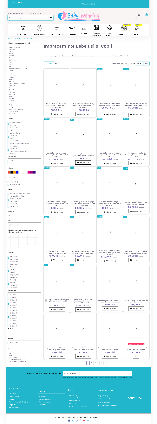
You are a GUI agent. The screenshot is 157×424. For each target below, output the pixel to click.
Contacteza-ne (14, 396)
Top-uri (11, 103)
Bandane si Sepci (15, 47)
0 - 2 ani (13, 295)
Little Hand (14, 204)
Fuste (11, 64)
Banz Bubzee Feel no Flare (20, 193)
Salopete (12, 94)
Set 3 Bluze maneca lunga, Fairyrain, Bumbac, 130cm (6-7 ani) (136, 155)
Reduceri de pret (44, 402)
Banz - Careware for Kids (16, 359)
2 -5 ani (13, 310)
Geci (10, 66)
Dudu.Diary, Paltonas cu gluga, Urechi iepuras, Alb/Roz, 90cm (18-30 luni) (110, 203)
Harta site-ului (14, 407)
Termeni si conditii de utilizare (19, 402)
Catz (12, 269)
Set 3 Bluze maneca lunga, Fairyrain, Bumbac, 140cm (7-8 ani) (110, 155)
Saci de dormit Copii (16, 109)
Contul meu (73, 395)
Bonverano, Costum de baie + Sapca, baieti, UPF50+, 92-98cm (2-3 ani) (109, 252)
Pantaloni (12, 90)
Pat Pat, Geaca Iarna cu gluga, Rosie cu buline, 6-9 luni (136, 203)
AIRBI (9, 353)
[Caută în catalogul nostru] (51, 17)
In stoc (14, 182)
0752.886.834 (105, 402)
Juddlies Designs (16, 198)
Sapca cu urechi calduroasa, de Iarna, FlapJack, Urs (136, 301)
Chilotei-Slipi (13, 111)
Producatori (43, 405)
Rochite (11, 88)
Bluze (11, 53)
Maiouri (11, 79)
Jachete (11, 77)
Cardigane (12, 60)
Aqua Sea (14, 256)
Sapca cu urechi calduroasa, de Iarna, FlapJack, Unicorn (109, 349)
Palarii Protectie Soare (17, 84)
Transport (14, 285)
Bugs (12, 267)
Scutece (12, 113)
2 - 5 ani (13, 313)
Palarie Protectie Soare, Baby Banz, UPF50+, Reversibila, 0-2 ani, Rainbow (57, 105)
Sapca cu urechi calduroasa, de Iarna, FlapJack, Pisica (56, 349)
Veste (11, 107)
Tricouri (11, 101)
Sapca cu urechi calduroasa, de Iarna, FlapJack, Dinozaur (136, 349)
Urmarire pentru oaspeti (77, 406)
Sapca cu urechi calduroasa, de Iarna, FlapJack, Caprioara (83, 349)
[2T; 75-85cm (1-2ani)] (110, 110)
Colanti (11, 58)
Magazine (12, 405)
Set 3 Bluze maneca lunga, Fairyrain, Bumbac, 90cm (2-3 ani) (57, 155)
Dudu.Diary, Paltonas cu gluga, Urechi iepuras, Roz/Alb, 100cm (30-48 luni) (83, 203)
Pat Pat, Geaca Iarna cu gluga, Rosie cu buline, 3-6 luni (57, 252)
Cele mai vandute (45, 399)
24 (146, 63)
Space (13, 280)
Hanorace (12, 75)
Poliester (14, 343)
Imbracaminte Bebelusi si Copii (19, 43)
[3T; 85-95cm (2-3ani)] (108, 110)
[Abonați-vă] (130, 373)
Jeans (11, 71)
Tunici (11, 105)
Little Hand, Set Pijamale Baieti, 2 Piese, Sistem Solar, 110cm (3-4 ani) (57, 301)
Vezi (136, 356)
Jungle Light (14, 275)
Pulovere (12, 86)
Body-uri (12, 49)
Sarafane (12, 96)
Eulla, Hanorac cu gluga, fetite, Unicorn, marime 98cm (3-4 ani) (136, 252)
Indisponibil (15, 184)
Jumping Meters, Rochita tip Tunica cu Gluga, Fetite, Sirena (136, 104)
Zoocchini (14, 206)
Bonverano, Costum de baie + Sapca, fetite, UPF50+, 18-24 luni (83, 155)
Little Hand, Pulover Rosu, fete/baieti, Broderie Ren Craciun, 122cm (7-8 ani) (83, 301)
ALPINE (10, 355)
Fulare (11, 62)
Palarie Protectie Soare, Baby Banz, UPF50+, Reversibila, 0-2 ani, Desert (83, 105)
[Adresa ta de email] (95, 373)
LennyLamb (15, 201)
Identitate (72, 403)
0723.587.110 (37, 13)
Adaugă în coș (57, 114)
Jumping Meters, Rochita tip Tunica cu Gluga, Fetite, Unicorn (109, 104)
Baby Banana (12, 357)
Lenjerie (11, 73)
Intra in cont (73, 398)
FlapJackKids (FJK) (17, 196)
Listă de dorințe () (88, 4)
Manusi (11, 81)
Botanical (14, 262)
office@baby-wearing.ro (108, 405)
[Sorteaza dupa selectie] (140, 63)
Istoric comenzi (74, 401)
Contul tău (136, 398)
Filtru (49, 63)
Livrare (11, 399)
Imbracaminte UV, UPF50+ (18, 69)
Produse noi (43, 396)
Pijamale (12, 92)
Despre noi (12, 394)
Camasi (11, 56)
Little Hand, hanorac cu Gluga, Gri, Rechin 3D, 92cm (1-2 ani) (83, 252)
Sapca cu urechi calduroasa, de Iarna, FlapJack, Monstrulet (109, 301)
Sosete (11, 98)
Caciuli (11, 51)
